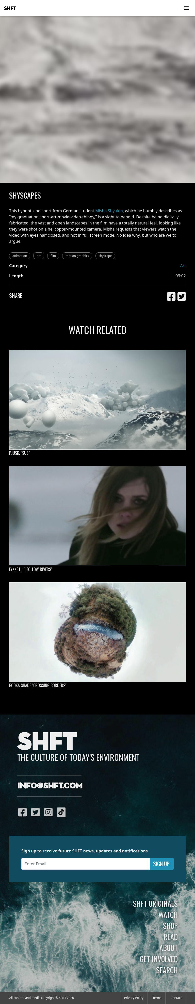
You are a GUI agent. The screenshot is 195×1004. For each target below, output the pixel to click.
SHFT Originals (155, 903)
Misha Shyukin (109, 211)
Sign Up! (161, 864)
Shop (170, 925)
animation (19, 256)
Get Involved (159, 958)
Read (171, 936)
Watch (168, 914)
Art (183, 265)
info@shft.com (50, 786)
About (168, 947)
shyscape (105, 256)
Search (167, 970)
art (39, 256)
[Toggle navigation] (186, 8)
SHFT (10, 8)
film (53, 256)
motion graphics (77, 256)
